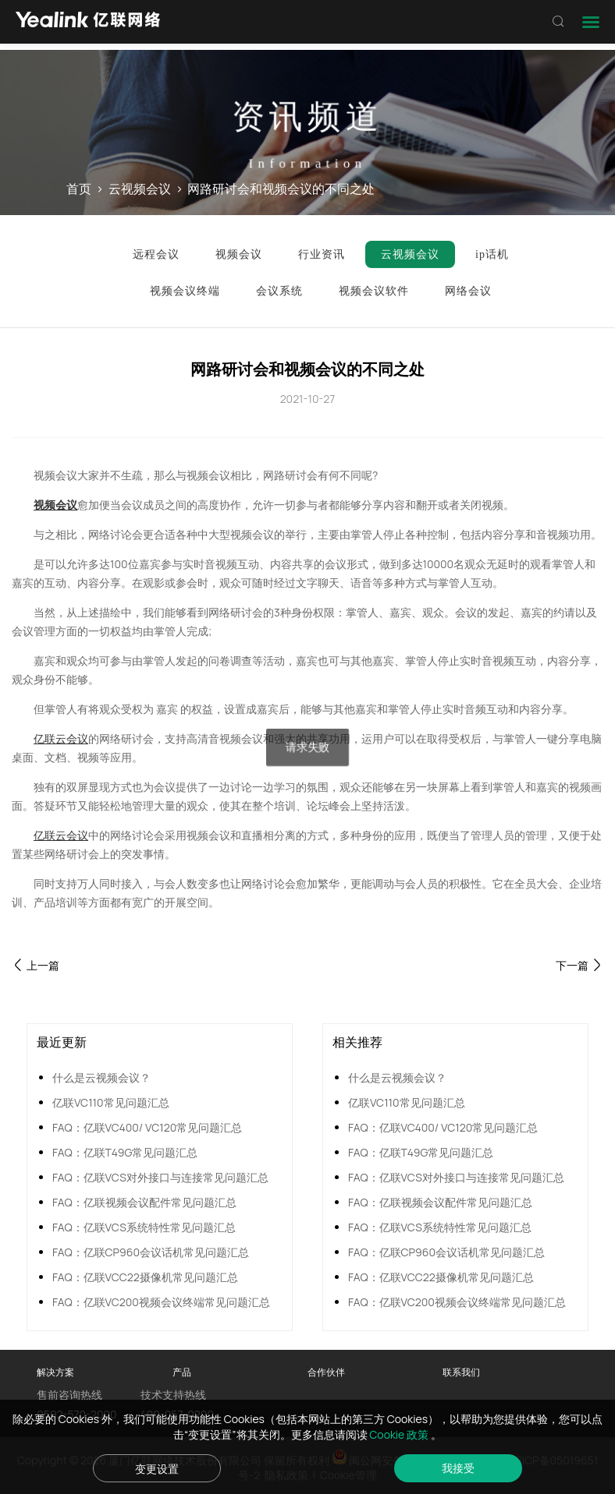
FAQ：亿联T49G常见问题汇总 (124, 1152)
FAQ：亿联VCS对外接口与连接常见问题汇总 (160, 1177)
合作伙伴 (326, 1372)
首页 (78, 189)
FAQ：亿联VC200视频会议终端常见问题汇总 (161, 1301)
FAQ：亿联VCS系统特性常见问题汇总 (144, 1227)
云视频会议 (139, 189)
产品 (181, 1372)
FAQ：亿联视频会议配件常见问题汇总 (144, 1202)
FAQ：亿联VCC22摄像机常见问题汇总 (145, 1277)
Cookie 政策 (400, 1434)
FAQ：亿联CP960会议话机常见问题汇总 (150, 1252)
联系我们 (461, 1372)
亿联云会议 (61, 738)
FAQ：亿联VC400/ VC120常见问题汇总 (147, 1127)
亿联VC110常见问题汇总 (110, 1102)
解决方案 (55, 1372)
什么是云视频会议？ (101, 1077)
